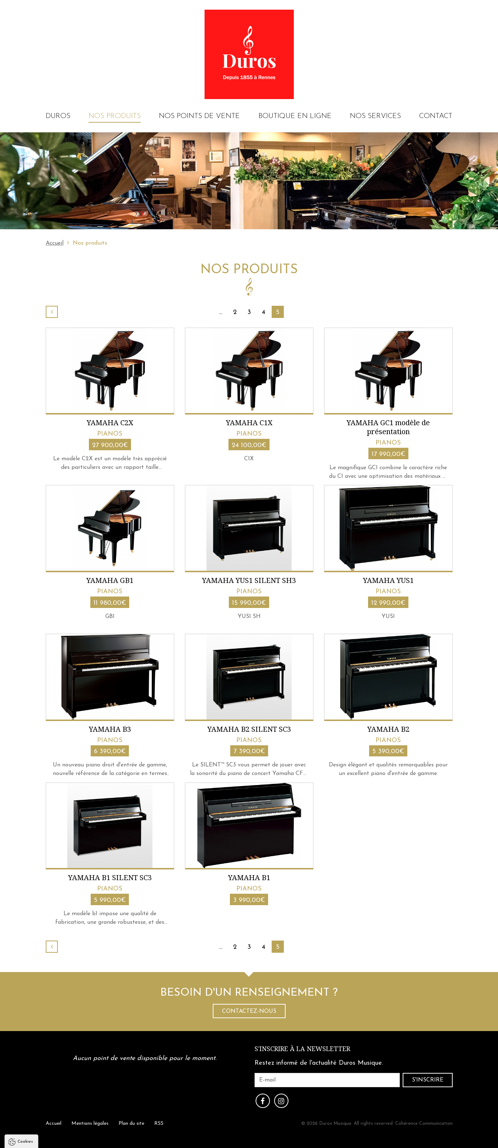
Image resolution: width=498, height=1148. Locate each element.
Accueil (55, 243)
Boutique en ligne (295, 116)
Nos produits (115, 116)
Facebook (263, 1101)
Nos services (375, 116)
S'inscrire (427, 1080)
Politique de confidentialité (43, 1130)
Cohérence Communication (424, 1123)
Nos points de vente (199, 116)
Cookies (25, 1068)
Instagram (281, 1101)
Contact (435, 116)
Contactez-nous (249, 1011)
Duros (58, 116)
